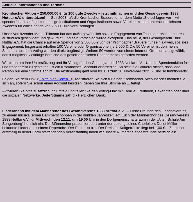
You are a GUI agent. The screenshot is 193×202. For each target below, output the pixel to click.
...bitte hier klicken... (55, 79)
